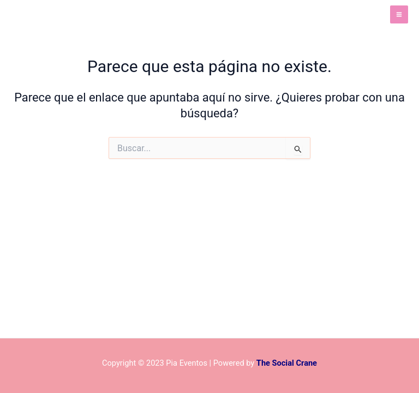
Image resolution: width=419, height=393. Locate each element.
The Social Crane (286, 363)
